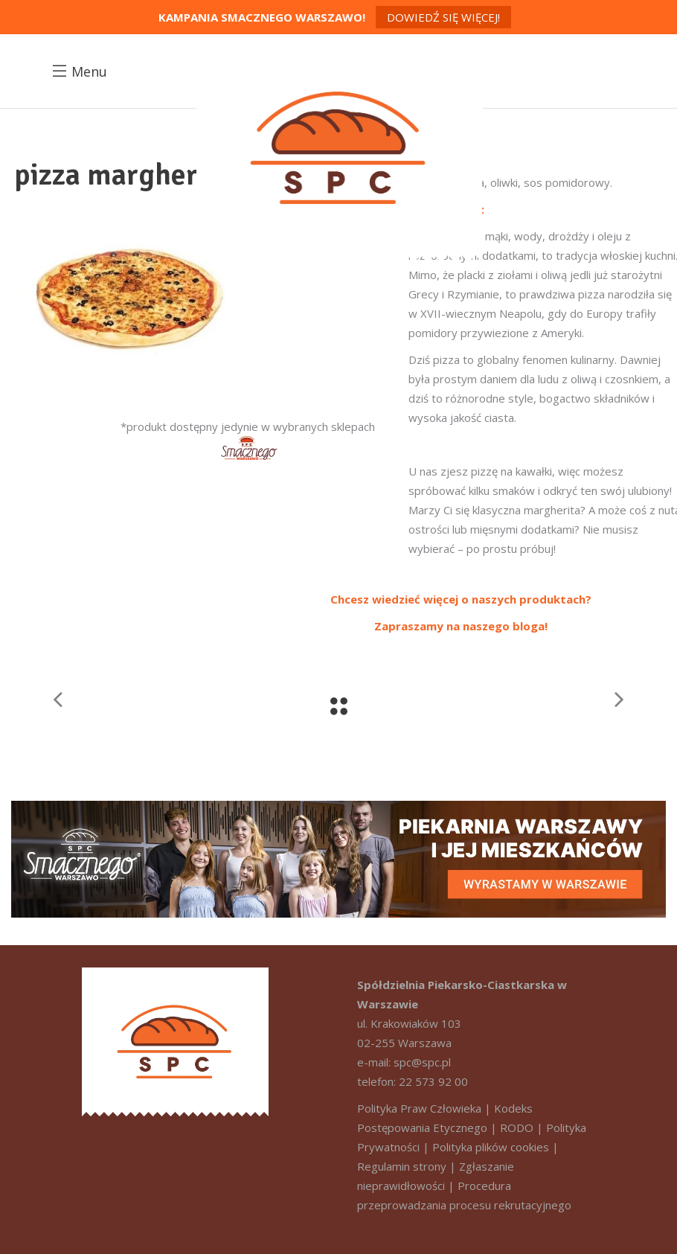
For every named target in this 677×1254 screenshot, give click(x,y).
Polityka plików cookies (490, 1146)
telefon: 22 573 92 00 (412, 1081)
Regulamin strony (401, 1166)
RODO (516, 1127)
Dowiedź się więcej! (443, 17)
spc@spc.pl (422, 1062)
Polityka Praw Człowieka (419, 1108)
